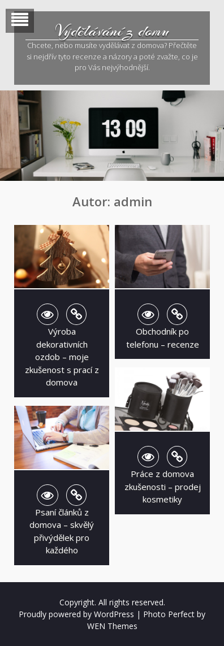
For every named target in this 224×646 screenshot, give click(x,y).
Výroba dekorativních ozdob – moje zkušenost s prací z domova (62, 357)
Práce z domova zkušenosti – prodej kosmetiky (162, 486)
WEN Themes (112, 626)
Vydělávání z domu (112, 31)
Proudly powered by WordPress (76, 614)
